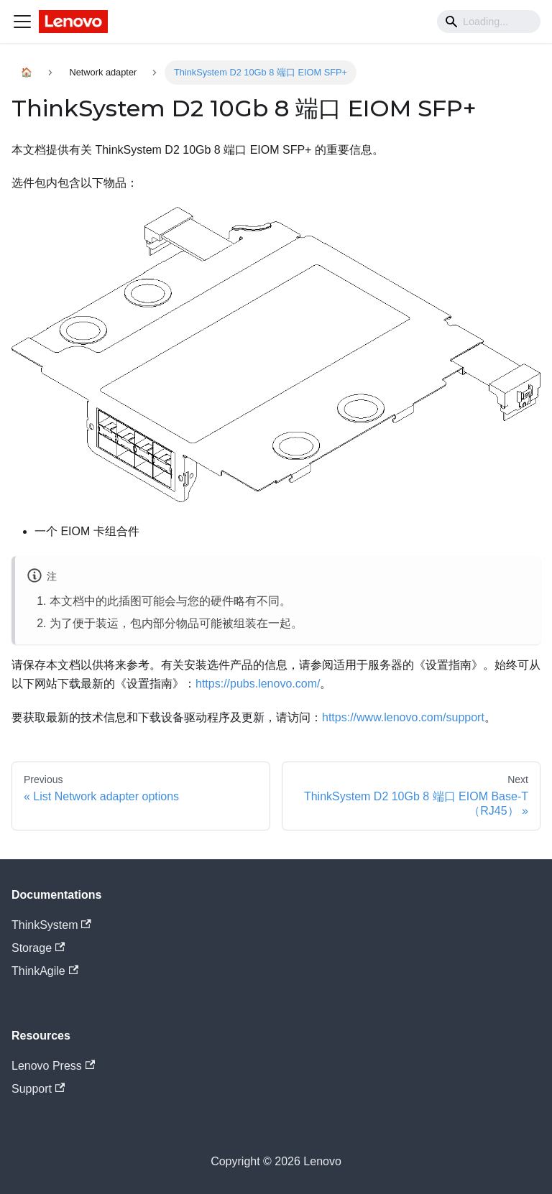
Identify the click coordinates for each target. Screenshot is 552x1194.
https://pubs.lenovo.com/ (258, 683)
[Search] (488, 21)
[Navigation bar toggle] (22, 21)
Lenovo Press (53, 1066)
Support (38, 1089)
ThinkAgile (45, 971)
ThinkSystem (51, 925)
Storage (38, 948)
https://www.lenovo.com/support (403, 717)
